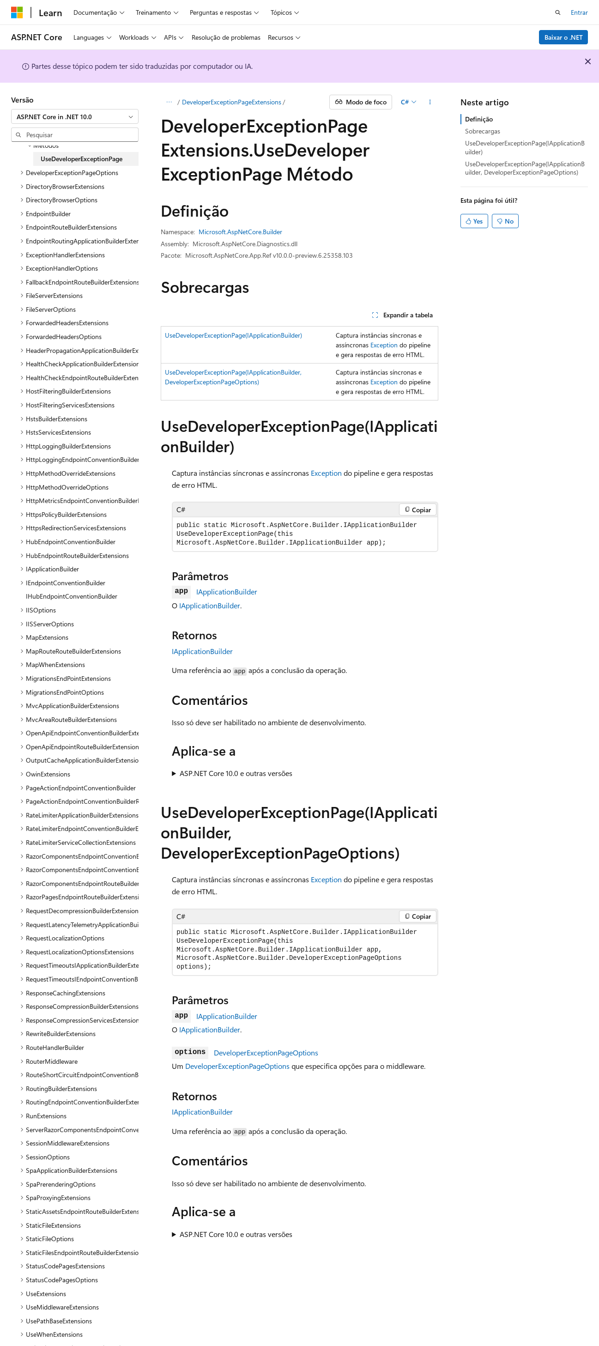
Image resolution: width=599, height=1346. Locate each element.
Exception (384, 344)
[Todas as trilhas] (169, 102)
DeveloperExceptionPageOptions (266, 1052)
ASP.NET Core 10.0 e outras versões (236, 773)
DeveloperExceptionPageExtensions (231, 101)
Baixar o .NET (564, 37)
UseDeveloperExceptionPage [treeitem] (81, 158)
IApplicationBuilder (226, 591)
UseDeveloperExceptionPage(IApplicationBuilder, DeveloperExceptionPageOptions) (525, 167)
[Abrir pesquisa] (558, 12)
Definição (479, 119)
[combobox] (75, 116)
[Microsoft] (17, 12)
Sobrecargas (482, 131)
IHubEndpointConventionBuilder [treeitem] (71, 596)
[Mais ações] (430, 102)
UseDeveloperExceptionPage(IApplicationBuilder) (233, 335)
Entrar (579, 12)
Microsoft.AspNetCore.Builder (240, 231)
